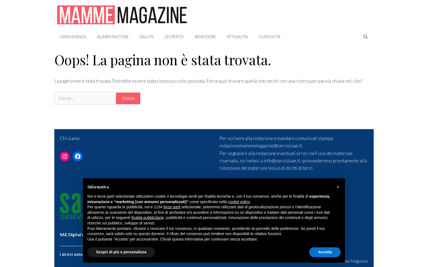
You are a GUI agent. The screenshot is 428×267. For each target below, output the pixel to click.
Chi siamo (70, 138)
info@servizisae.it (282, 161)
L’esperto (174, 36)
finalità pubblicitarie (147, 217)
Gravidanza (73, 36)
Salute (146, 36)
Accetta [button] (325, 252)
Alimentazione (113, 36)
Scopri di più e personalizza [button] (121, 252)
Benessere (205, 36)
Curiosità (269, 36)
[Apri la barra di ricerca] (366, 36)
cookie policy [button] (239, 202)
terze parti (172, 207)
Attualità (237, 36)
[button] (338, 187)
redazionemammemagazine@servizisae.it (260, 146)
